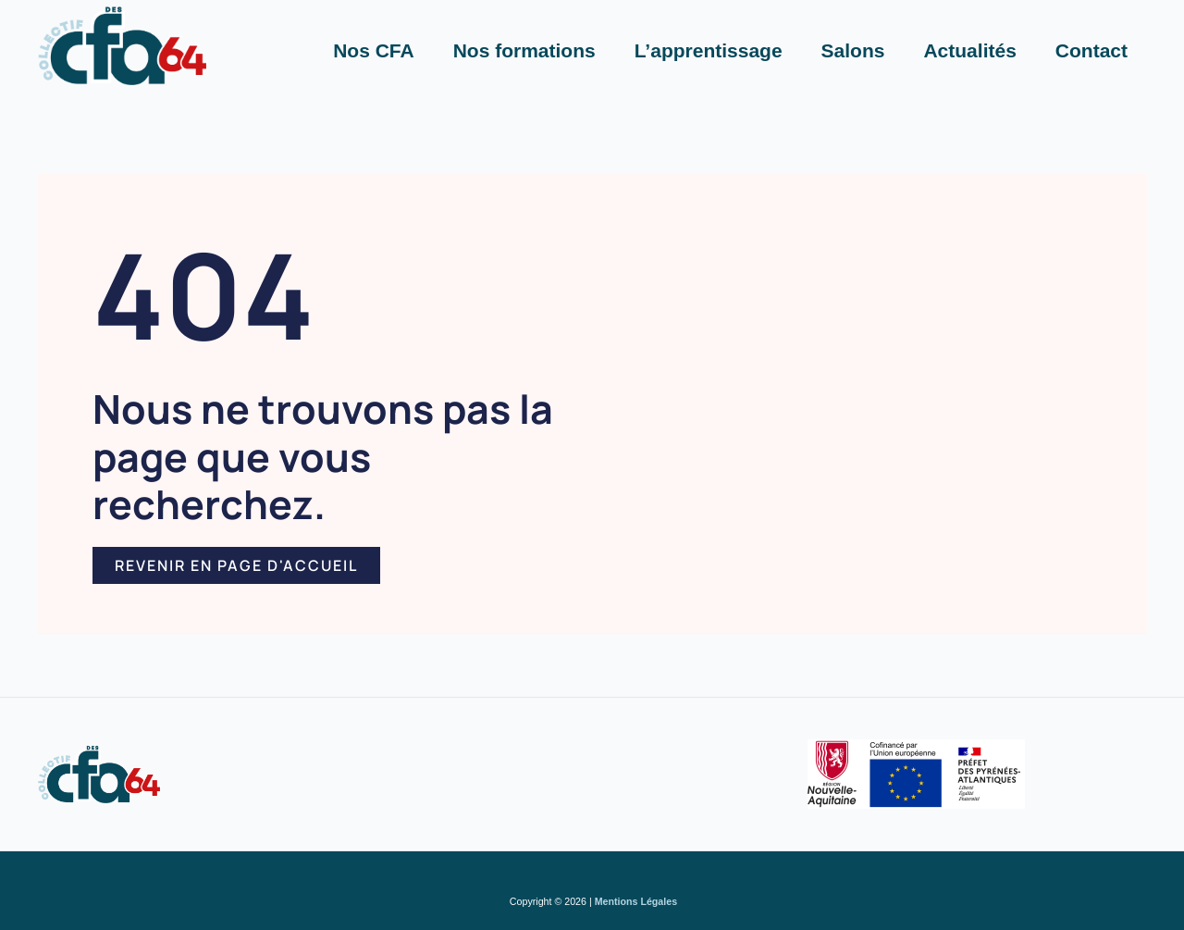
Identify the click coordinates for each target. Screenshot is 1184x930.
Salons (853, 50)
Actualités (969, 50)
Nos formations (524, 50)
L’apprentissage (709, 50)
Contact (1091, 50)
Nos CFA (373, 50)
